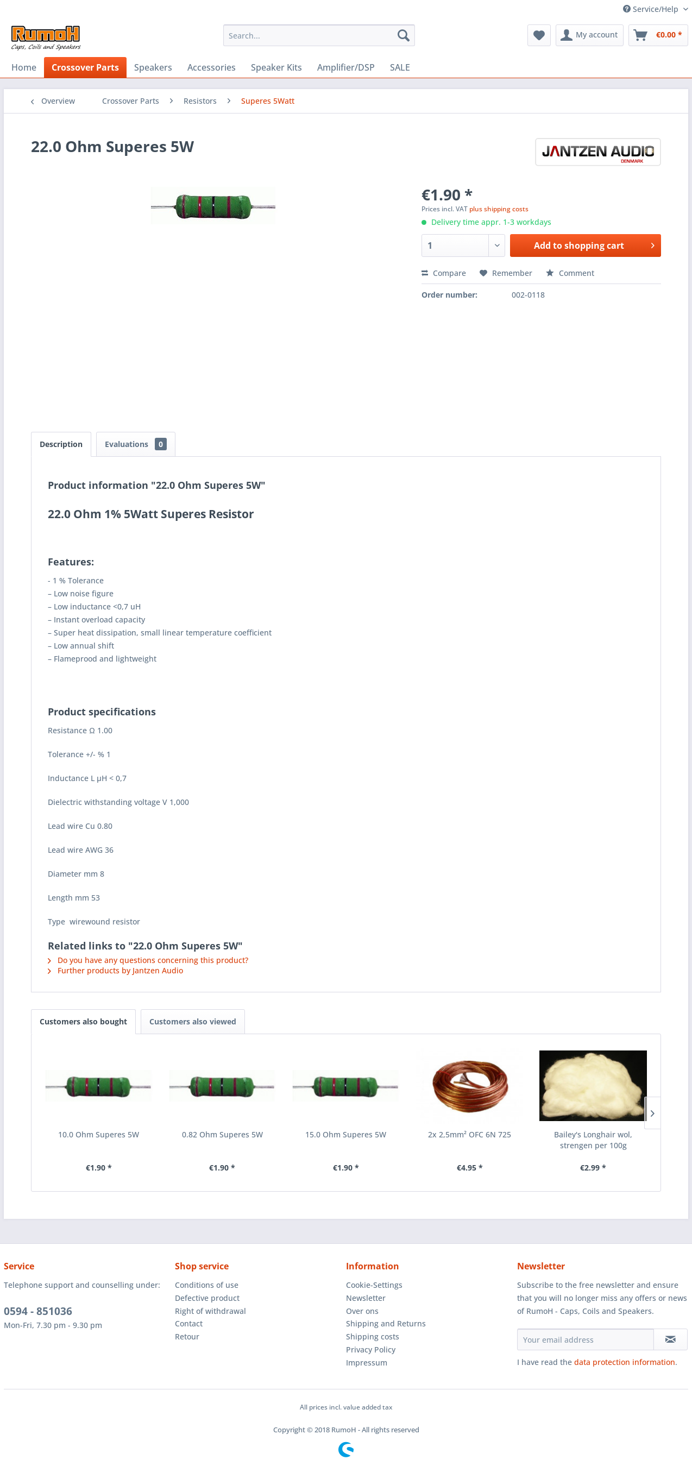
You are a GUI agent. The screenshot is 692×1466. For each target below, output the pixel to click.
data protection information (624, 1362)
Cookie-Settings (374, 1285)
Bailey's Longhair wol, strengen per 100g (593, 1139)
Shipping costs (372, 1336)
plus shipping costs (499, 208)
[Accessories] (211, 67)
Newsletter (366, 1298)
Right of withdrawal (210, 1311)
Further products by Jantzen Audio (115, 970)
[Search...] (319, 35)
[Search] (403, 35)
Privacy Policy (370, 1349)
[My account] (590, 35)
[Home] (24, 67)
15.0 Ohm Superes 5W (345, 1134)
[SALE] (400, 67)
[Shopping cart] (658, 35)
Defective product (207, 1298)
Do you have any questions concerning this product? (148, 960)
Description (61, 444)
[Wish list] (539, 35)
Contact (189, 1323)
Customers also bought (83, 1021)
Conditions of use (206, 1285)
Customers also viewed (192, 1021)
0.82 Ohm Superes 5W (222, 1134)
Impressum (366, 1362)
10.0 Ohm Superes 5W (98, 1134)
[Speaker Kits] (276, 67)
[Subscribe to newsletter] (670, 1339)
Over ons (362, 1311)
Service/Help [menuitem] (652, 9)
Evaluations (136, 444)
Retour (187, 1336)
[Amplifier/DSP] (346, 67)
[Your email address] (585, 1339)
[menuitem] (319, 35)
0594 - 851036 (38, 1311)
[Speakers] (153, 67)
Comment (570, 273)
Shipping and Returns (386, 1323)
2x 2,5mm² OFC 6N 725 (469, 1134)
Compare (444, 273)
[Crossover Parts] (85, 67)
